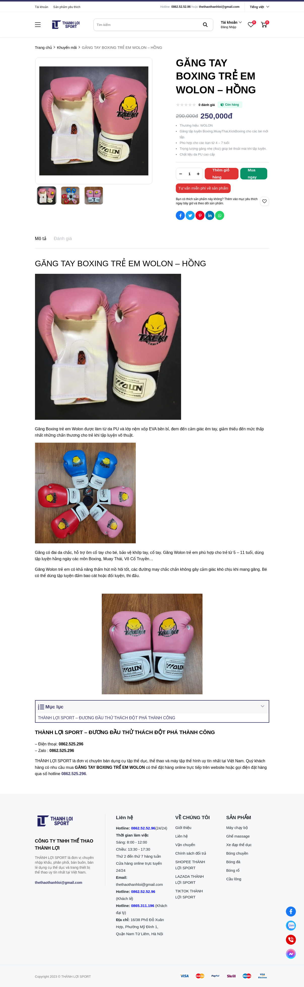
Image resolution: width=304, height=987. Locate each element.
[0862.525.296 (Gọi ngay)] (290, 939)
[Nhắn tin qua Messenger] (290, 953)
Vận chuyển (185, 845)
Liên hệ (181, 836)
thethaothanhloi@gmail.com (219, 7)
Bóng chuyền (237, 853)
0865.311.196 (142, 905)
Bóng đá (233, 862)
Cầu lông (233, 879)
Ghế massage (238, 836)
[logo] (66, 24)
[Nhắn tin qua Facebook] (290, 911)
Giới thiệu (183, 827)
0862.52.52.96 (181, 7)
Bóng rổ (233, 870)
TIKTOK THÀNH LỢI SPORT (189, 894)
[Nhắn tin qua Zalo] (290, 925)
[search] (153, 24)
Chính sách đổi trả (190, 853)
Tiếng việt (257, 7)
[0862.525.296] (73, 774)
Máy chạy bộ (237, 827)
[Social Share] (180, 215)
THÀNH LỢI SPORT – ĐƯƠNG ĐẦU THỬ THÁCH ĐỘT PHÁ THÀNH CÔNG (106, 718)
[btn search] (205, 25)
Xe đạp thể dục (239, 845)
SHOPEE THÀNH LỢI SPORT (190, 865)
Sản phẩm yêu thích (66, 7)
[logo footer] (64, 822)
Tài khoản (41, 7)
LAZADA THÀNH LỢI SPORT (189, 879)
